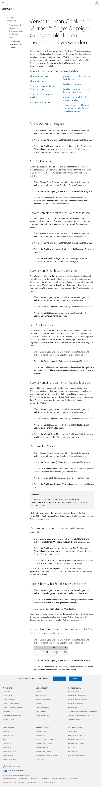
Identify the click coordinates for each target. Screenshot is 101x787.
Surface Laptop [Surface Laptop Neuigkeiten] (7, 695)
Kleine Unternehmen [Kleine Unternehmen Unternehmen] (9, 759)
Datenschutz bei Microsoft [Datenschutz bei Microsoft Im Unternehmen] (76, 743)
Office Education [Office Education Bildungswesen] (73, 708)
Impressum (34, 778)
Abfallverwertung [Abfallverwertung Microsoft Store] (41, 712)
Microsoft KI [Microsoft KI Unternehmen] (6, 731)
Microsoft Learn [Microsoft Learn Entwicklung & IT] (40, 735)
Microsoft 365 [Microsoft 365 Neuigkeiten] (7, 712)
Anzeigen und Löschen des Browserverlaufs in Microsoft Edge (16, 30)
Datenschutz (45, 778)
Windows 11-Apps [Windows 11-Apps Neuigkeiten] (8, 720)
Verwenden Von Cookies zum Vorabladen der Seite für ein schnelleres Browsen (76, 108)
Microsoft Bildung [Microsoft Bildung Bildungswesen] (73, 691)
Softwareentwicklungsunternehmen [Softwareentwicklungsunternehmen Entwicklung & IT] (46, 755)
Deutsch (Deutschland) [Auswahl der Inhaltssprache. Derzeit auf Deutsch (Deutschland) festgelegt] (14, 766)
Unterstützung (8, 9)
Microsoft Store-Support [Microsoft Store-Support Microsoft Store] (43, 700)
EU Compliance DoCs (34, 782)
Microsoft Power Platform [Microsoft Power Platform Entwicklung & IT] (43, 751)
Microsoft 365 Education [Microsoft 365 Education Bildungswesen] (75, 704)
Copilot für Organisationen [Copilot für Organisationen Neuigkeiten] (11, 704)
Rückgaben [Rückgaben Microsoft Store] (39, 704)
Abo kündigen (23, 778)
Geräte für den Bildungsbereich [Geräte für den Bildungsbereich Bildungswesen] (77, 695)
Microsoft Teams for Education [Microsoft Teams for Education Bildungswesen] (77, 700)
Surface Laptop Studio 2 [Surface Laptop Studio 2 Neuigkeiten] (10, 700)
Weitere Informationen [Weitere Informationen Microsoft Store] (42, 716)
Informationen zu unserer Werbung (13, 782)
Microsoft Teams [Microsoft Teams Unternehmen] (8, 755)
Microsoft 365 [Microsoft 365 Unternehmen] (7, 747)
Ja (59, 678)
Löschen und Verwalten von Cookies (15, 44)
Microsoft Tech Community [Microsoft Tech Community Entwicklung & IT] (44, 743)
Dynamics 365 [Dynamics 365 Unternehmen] (7, 743)
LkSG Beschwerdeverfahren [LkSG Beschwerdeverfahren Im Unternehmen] (76, 755)
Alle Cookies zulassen (39, 81)
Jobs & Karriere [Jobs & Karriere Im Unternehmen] (73, 731)
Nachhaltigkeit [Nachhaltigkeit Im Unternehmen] (72, 751)
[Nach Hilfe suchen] (9, 3)
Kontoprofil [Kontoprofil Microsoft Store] (39, 691)
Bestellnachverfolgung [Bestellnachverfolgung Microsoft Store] (42, 708)
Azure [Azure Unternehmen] (5, 739)
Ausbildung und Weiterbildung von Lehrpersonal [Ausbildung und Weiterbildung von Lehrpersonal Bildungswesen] (82, 712)
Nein (75, 678)
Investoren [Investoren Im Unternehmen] (71, 747)
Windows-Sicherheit (11, 19)
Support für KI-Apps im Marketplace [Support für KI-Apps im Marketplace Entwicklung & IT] (46, 739)
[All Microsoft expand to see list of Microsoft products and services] (3, 3)
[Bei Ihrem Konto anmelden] (97, 3)
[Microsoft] (50, 1)
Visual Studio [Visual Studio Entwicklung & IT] (40, 759)
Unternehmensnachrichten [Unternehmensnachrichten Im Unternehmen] (76, 739)
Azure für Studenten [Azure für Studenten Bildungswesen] (74, 720)
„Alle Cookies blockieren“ (40, 102)
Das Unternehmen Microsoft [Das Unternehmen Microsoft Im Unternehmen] (77, 735)
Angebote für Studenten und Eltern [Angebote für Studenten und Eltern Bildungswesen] (78, 716)
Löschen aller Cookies (72, 84)
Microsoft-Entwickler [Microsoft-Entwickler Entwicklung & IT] (42, 731)
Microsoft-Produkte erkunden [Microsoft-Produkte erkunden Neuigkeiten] (12, 716)
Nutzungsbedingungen (59, 778)
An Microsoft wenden (9, 778)
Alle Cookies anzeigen (39, 76)
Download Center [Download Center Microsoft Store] (41, 695)
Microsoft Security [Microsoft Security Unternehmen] (8, 735)
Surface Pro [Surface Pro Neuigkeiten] (6, 691)
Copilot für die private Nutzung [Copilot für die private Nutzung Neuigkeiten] (12, 708)
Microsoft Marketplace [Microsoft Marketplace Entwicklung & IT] (42, 747)
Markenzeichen (73, 778)
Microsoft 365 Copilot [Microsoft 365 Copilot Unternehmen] (9, 751)
